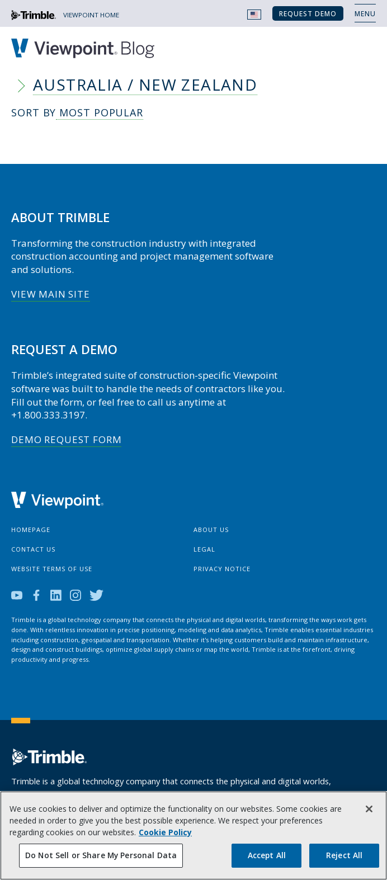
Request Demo (308, 13)
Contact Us (33, 549)
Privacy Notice (222, 568)
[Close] (369, 809)
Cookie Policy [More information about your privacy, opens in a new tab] (165, 832)
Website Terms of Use (51, 568)
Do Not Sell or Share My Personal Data (101, 855)
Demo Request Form (66, 439)
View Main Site (50, 294)
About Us (211, 529)
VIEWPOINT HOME (91, 15)
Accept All (267, 855)
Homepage (30, 529)
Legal (204, 549)
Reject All (344, 855)
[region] (193, 835)
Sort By (77, 113)
